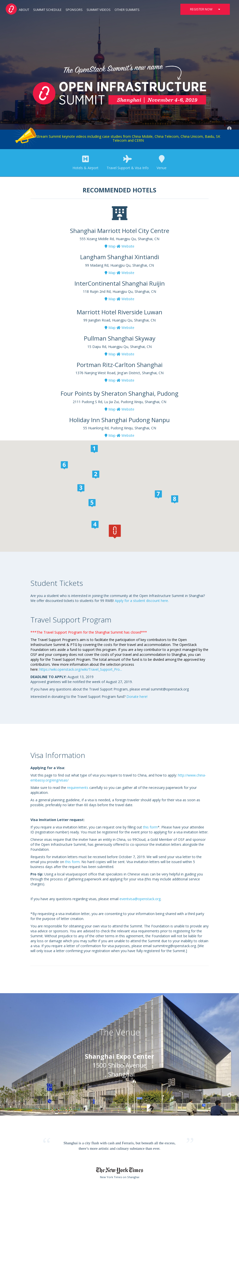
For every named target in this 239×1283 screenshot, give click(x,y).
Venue (162, 162)
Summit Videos (99, 10)
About (24, 10)
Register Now (205, 9)
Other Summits (127, 10)
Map (110, 246)
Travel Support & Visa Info (128, 162)
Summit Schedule (47, 10)
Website (125, 246)
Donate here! (137, 696)
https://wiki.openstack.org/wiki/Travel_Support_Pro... (80, 669)
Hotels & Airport (85, 162)
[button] (115, 531)
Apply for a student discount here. (142, 600)
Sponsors (74, 10)
